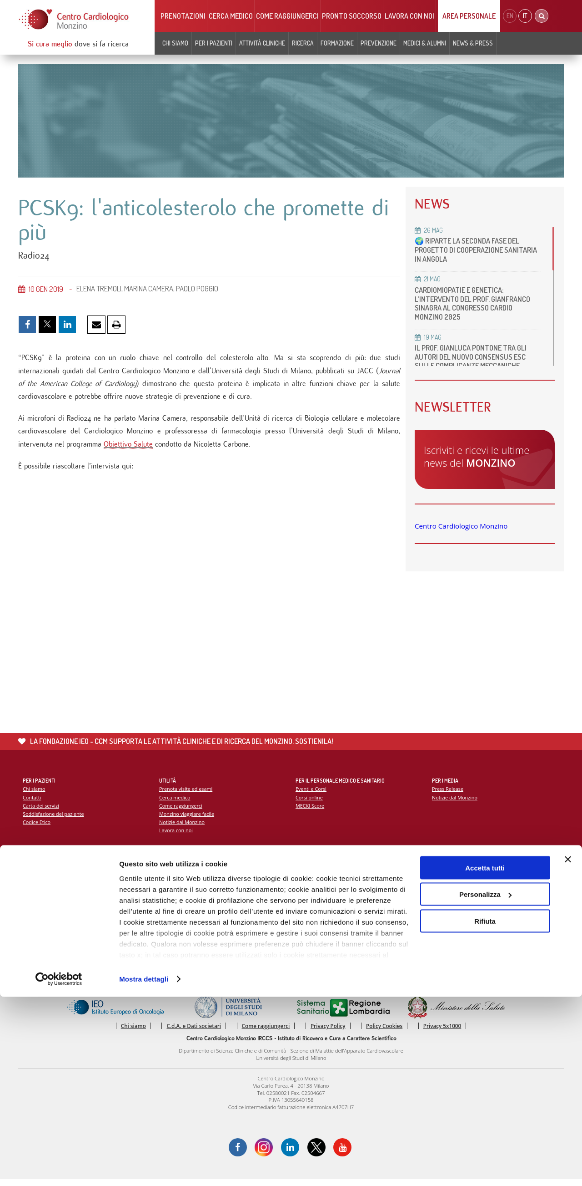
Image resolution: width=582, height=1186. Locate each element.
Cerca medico (231, 15)
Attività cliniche (262, 43)
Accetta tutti (485, 1057)
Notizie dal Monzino (182, 828)
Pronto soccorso (351, 15)
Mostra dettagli (143, 1168)
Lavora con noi (409, 15)
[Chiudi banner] (568, 1048)
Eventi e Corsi (311, 794)
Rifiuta (485, 1110)
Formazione (337, 43)
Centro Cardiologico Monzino (461, 525)
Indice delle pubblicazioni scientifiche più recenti (353, 893)
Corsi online (310, 802)
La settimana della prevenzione (469, 884)
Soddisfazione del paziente (54, 820)
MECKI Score (310, 811)
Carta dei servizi (41, 811)
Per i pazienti (213, 43)
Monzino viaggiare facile (187, 820)
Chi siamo (175, 43)
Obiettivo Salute (128, 448)
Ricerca (303, 43)
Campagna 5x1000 (454, 876)
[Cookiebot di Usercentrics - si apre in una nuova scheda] (59, 1168)
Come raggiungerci (287, 15)
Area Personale (469, 15)
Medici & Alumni (424, 43)
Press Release (448, 794)
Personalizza (485, 1084)
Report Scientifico (316, 876)
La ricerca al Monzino (321, 884)
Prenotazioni (183, 15)
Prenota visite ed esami (186, 794)
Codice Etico (37, 828)
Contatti (32, 802)
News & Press (473, 43)
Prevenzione (378, 43)
